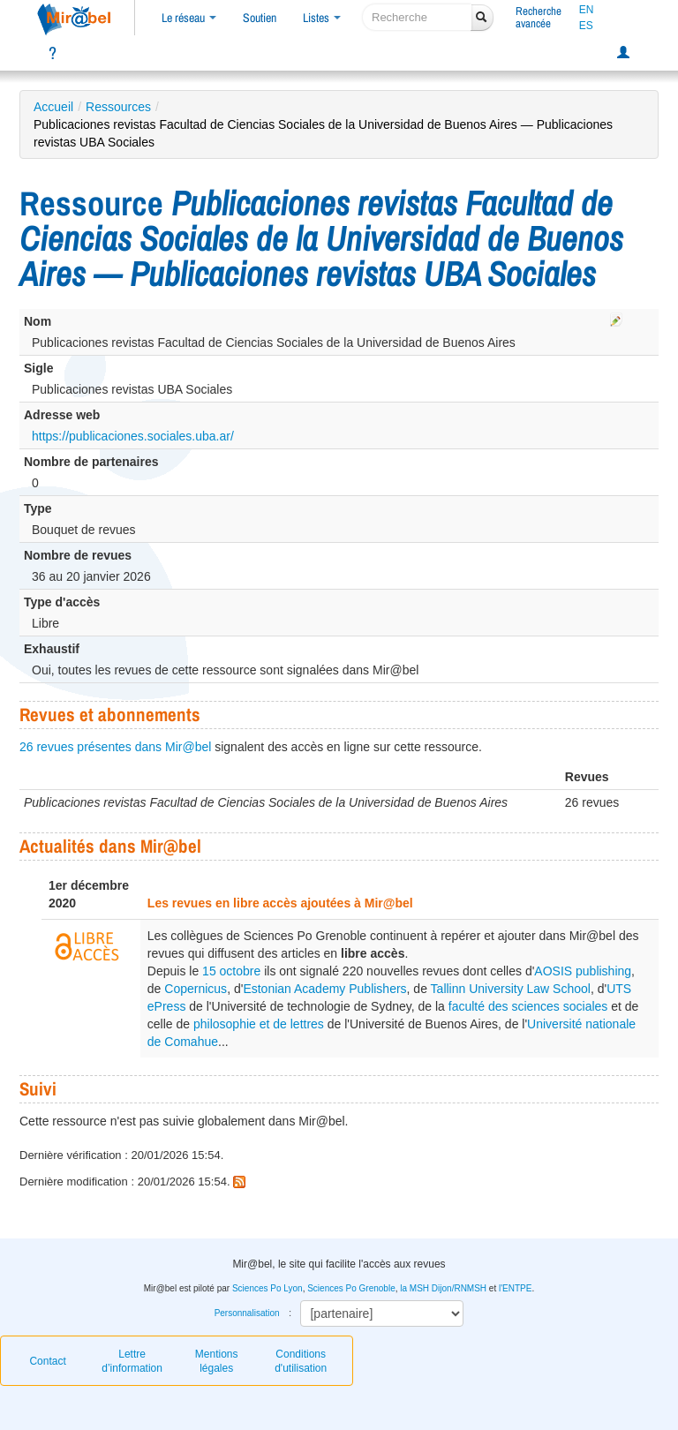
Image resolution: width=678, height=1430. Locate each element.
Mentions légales (216, 1361)
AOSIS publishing (582, 971)
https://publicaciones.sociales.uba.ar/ (133, 436)
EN (586, 10)
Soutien (259, 18)
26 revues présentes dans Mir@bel (115, 747)
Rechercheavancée (538, 17)
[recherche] (417, 17)
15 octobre (231, 971)
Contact (47, 1361)
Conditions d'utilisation (301, 1361)
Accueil (53, 107)
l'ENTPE (515, 1288)
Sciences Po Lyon (267, 1288)
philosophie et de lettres (258, 1024)
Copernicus (195, 989)
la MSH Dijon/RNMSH (443, 1288)
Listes (322, 18)
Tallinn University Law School (511, 989)
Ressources (118, 107)
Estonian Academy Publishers (324, 989)
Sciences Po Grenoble (351, 1288)
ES (586, 25)
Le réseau (189, 18)
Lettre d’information (132, 1361)
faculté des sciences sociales (528, 1006)
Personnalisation (247, 1313)
